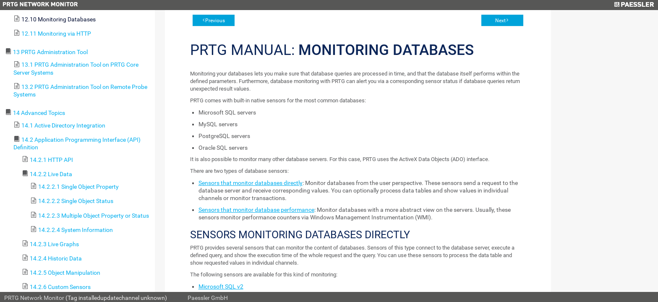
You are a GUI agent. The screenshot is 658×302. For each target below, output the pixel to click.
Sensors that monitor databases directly (250, 183)
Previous (215, 20)
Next (500, 20)
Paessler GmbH (208, 297)
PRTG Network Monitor (34, 297)
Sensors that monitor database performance (256, 209)
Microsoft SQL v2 (220, 286)
